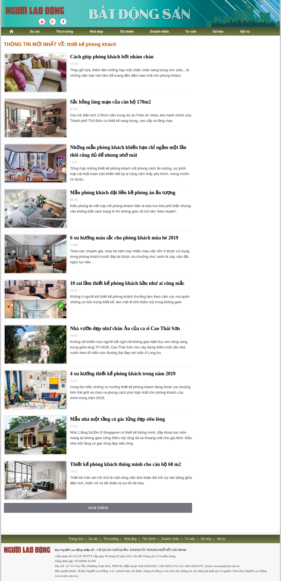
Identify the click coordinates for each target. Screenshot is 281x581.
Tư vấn (190, 31)
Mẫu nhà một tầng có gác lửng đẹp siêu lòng (117, 419)
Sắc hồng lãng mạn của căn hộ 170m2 (110, 102)
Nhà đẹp (96, 31)
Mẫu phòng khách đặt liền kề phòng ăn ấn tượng (122, 192)
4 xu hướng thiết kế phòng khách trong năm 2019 (122, 373)
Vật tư (245, 31)
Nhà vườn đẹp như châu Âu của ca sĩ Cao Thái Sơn (125, 328)
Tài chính (127, 31)
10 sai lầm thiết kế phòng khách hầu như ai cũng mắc (127, 283)
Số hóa (218, 31)
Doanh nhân (159, 31)
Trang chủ (75, 539)
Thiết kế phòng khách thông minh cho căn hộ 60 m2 (125, 464)
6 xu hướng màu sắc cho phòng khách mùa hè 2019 (124, 238)
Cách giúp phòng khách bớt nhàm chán (111, 56)
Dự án (35, 31)
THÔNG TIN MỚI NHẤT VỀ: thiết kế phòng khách (60, 44)
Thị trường (64, 31)
